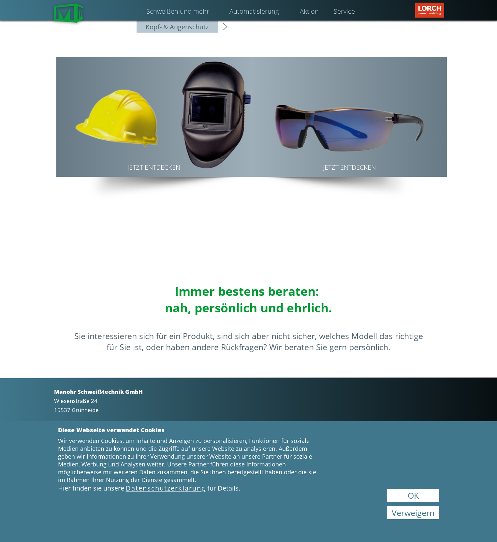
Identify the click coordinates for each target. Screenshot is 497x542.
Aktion (309, 11)
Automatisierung (254, 11)
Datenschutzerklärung (166, 488)
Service (344, 11)
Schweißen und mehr (177, 11)
